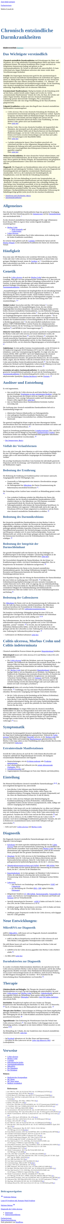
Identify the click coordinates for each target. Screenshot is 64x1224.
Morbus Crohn (12, 227)
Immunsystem (38, 214)
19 (11, 538)
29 (56, 783)
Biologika (24, 997)
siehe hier (15, 123)
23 (40, 616)
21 (39, 579)
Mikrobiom (28, 485)
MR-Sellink (50, 865)
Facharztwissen (6, 5)
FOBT (53, 884)
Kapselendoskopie (13, 873)
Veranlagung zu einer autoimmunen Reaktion (36, 394)
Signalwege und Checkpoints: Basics (18, 196)
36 (21, 1016)
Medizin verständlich (14, 1083)
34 (3, 1006)
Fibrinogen (15, 890)
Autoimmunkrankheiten (13, 198)
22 (12, 591)
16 (35, 436)
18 (3, 493)
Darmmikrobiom (55, 214)
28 (54, 783)
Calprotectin (16, 886)
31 (13, 822)
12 (3, 344)
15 (29, 426)
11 (44, 335)
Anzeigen (20, 48)
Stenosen (38, 678)
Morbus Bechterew (30, 376)
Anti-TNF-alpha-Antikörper (48, 997)
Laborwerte (11, 882)
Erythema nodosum (33, 761)
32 (13, 951)
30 (54, 814)
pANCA (37, 901)
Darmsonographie (42, 894)
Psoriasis (46, 376)
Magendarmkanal (48, 651)
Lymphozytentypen (42, 431)
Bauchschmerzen (35, 739)
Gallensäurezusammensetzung (35, 609)
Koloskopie (11, 845)
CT (25, 894)
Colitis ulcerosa (12, 233)
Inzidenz (34, 261)
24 (42, 616)
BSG (35, 888)
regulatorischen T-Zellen (45, 432)
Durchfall (30, 737)
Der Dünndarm (12, 1068)
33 (43, 976)
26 (41, 630)
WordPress (19, 1222)
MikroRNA (13, 933)
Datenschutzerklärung (8, 1220)
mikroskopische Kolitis (15, 1062)
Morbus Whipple (9, 243)
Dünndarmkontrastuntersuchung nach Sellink (23, 865)
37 (22, 1022)
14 (51, 376)
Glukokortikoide (46, 993)
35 (53, 1006)
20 (45, 564)
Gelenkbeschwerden (14, 769)
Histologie (11, 856)
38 (9, 1027)
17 (37, 487)
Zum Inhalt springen (8, 2)
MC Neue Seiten (13, 1081)
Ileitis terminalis (17, 229)
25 (25, 624)
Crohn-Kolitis (16, 231)
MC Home (11, 1079)
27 (13, 689)
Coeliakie (31, 241)
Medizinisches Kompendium (17, 1077)
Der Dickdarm (12, 1070)
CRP (39, 888)
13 (44, 361)
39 (11, 1027)
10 (28, 335)
